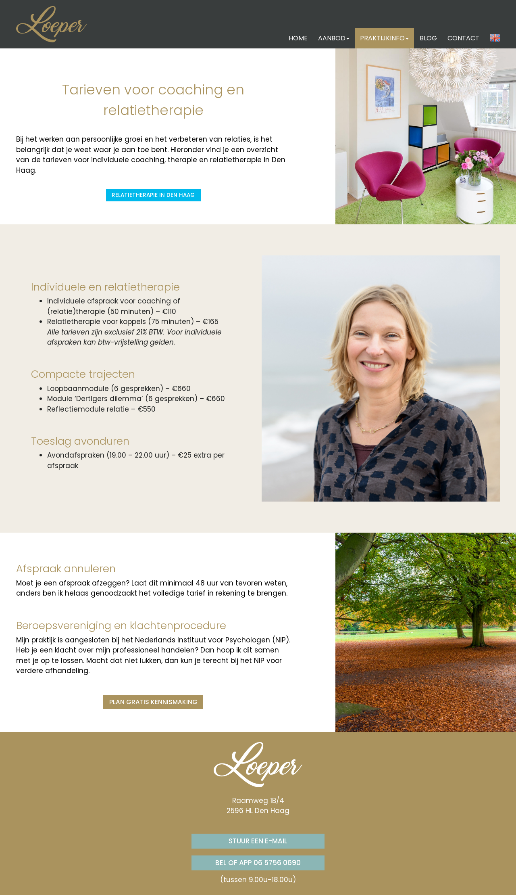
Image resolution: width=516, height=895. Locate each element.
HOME (298, 38)
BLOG (428, 38)
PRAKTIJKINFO (384, 38)
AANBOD (334, 38)
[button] (495, 38)
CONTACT (463, 38)
